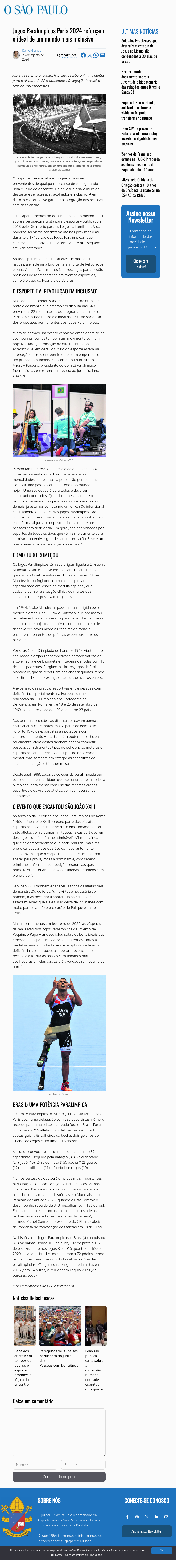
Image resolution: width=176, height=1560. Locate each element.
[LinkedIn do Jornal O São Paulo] (156, 1517)
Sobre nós (49, 1500)
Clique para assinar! (140, 263)
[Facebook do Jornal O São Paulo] (127, 1517)
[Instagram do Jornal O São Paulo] (137, 1517)
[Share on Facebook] (83, 55)
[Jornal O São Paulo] (36, 13)
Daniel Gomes (31, 51)
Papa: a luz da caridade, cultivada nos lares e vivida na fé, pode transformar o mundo (138, 110)
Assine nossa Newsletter (146, 1531)
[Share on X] (90, 55)
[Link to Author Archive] (16, 55)
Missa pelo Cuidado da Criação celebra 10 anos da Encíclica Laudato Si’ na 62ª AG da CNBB (140, 187)
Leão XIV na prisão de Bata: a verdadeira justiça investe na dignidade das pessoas (140, 135)
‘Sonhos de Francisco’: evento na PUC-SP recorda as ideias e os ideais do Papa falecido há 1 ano (140, 161)
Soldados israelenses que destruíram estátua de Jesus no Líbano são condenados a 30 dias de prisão (139, 51)
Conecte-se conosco (146, 1500)
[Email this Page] (102, 55)
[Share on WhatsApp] (96, 55)
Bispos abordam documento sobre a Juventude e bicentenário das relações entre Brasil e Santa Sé (140, 82)
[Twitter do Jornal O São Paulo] (146, 1517)
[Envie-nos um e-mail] (166, 1517)
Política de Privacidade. (89, 1554)
